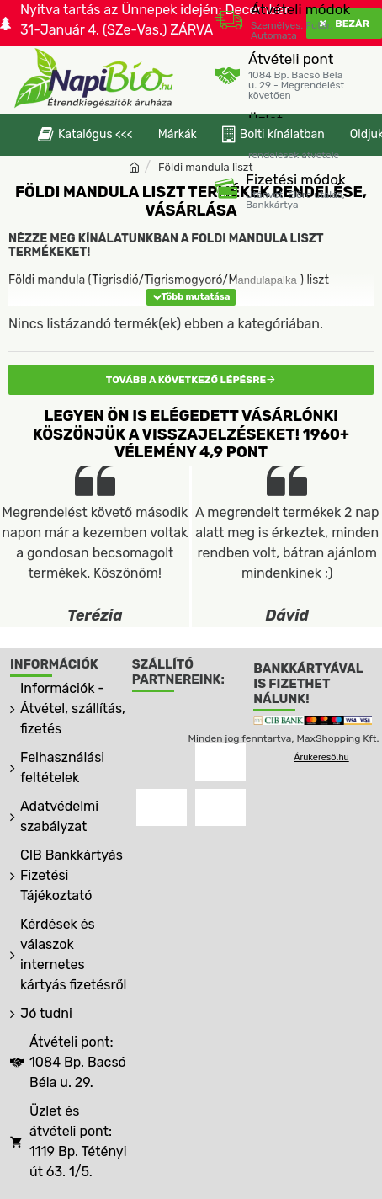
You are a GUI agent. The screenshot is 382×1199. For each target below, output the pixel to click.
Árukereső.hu (321, 757)
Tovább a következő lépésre (186, 380)
